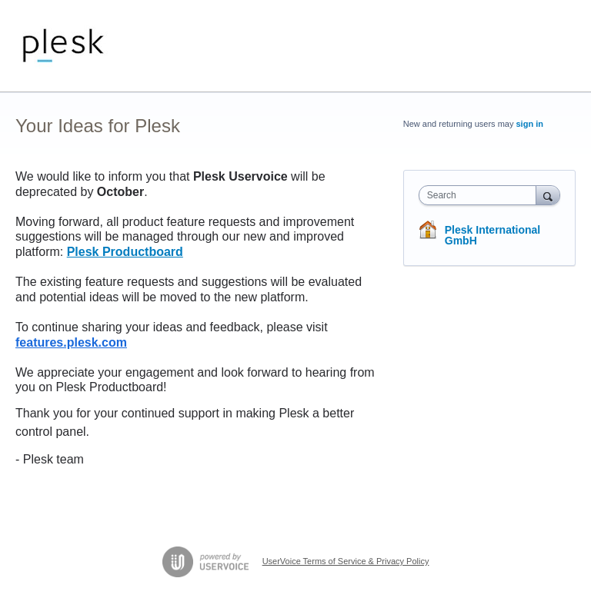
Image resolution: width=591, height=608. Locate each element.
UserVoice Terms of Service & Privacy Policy (345, 561)
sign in (529, 123)
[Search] (548, 194)
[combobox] (481, 195)
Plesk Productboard (125, 251)
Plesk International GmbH (492, 235)
